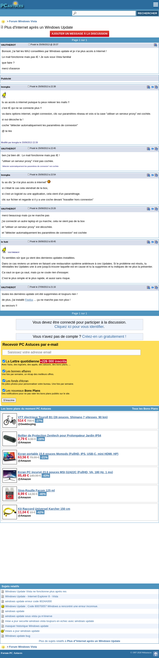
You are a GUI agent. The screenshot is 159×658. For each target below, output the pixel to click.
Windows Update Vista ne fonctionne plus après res (35, 591)
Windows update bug (17, 635)
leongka (5, 86)
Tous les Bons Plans (145, 408)
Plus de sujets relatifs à (79, 641)
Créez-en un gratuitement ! (104, 336)
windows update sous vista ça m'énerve (28, 616)
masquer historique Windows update (26, 626)
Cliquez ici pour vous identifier (78, 327)
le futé (4, 241)
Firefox (29, 299)
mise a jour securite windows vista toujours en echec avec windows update (49, 621)
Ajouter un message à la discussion (79, 33)
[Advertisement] (79, 554)
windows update (14, 611)
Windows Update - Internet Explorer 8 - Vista (31, 596)
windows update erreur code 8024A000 (28, 601)
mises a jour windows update (22, 630)
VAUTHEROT (8, 44)
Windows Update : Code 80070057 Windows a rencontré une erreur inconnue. (51, 606)
